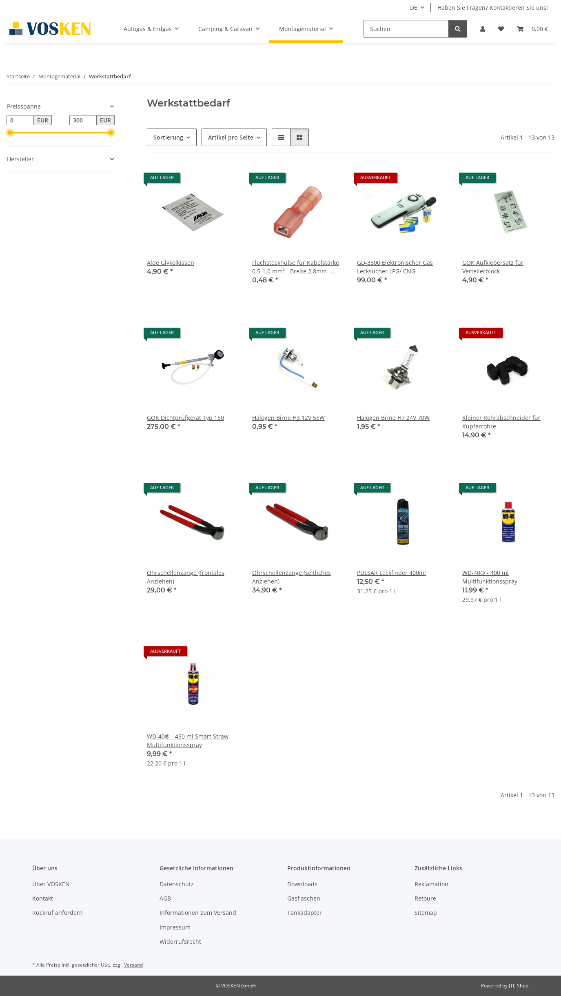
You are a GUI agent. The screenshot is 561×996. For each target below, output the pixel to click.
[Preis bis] (83, 120)
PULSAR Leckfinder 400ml (391, 573)
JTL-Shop (518, 985)
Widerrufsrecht (180, 941)
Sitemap (426, 912)
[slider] (10, 133)
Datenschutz (177, 884)
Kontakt (42, 898)
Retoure (425, 898)
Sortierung (168, 137)
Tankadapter (304, 912)
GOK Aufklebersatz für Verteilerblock (492, 267)
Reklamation (431, 884)
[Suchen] (406, 29)
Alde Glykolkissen (170, 262)
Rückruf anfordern (57, 912)
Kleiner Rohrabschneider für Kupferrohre (501, 422)
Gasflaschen (303, 898)
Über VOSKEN (51, 884)
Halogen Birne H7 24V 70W (393, 417)
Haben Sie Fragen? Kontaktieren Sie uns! (492, 7)
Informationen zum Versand (198, 912)
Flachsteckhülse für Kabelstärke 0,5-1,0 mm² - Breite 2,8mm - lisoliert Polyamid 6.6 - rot (295, 267)
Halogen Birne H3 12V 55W (288, 417)
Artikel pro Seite (230, 137)
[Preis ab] (20, 120)
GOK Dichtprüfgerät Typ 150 (185, 417)
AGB (165, 898)
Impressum (175, 927)
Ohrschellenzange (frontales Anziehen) (185, 577)
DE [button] (413, 7)
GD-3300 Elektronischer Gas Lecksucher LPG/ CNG (395, 267)
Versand (133, 964)
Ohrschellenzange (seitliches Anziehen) (291, 577)
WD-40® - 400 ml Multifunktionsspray (489, 577)
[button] (483, 29)
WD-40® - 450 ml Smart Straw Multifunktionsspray (187, 740)
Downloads (302, 884)
